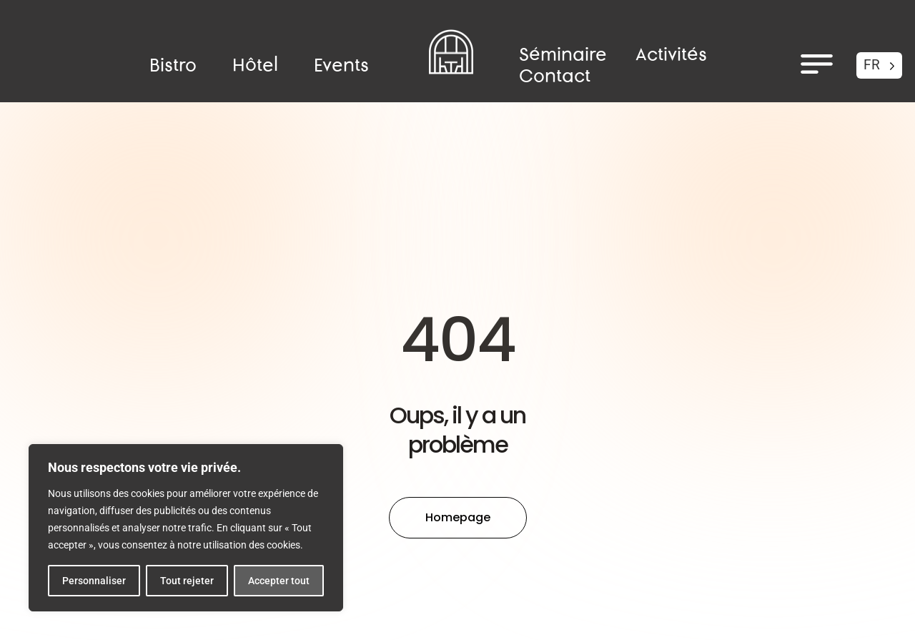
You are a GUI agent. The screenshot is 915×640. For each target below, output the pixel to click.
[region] (186, 527)
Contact (554, 77)
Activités (671, 55)
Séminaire (563, 55)
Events (341, 66)
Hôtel (255, 66)
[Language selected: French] (879, 65)
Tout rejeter (187, 580)
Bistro (173, 66)
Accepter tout (279, 580)
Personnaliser (94, 580)
